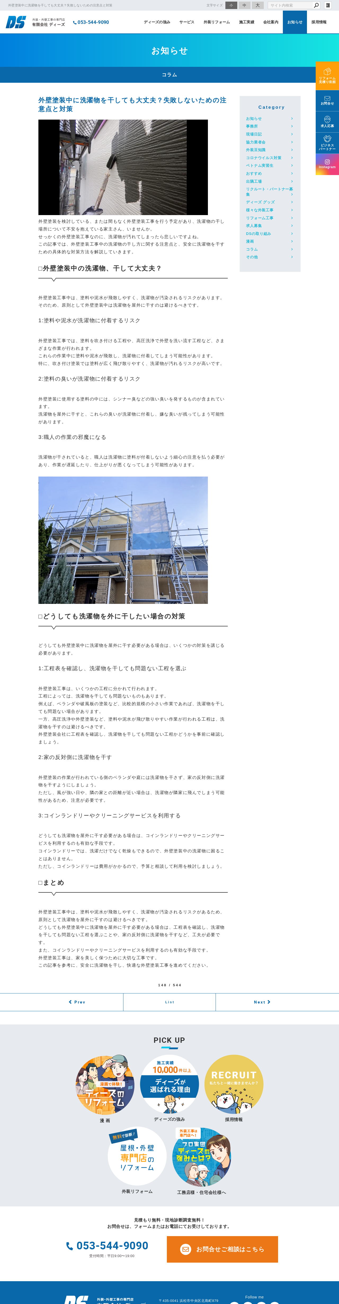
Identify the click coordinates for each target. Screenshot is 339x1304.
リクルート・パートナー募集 (269, 192)
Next (260, 1002)
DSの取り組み (258, 234)
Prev (80, 1002)
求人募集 (254, 226)
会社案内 (270, 22)
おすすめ (254, 173)
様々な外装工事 (260, 210)
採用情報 (319, 22)
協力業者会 (256, 142)
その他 (252, 257)
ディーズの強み (157, 22)
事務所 (252, 126)
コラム (252, 249)
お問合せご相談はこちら (222, 1249)
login (328, 5)
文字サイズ (215, 5)
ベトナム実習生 (260, 165)
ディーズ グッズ (260, 202)
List (170, 1002)
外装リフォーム (217, 22)
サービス (186, 22)
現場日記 (254, 134)
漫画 (250, 241)
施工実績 (246, 22)
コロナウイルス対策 (264, 158)
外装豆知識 (256, 150)
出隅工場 (254, 181)
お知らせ (294, 22)
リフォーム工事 (260, 218)
